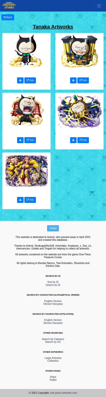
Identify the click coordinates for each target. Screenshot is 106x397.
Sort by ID (53, 282)
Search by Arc (53, 342)
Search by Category (53, 339)
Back (7, 17)
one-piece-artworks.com (63, 392)
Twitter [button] (53, 228)
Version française (53, 304)
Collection (53, 360)
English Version (53, 301)
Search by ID (53, 285)
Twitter (53, 380)
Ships (53, 377)
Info (30, 80)
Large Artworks (53, 358)
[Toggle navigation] (99, 6)
